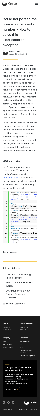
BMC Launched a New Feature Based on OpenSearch (18, 294)
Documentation (25, 341)
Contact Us (12, 389)
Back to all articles (13, 303)
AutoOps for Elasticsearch (7, 328)
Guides (22, 347)
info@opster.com (8, 347)
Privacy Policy (23, 409)
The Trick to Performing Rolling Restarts (18, 276)
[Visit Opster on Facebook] (4, 402)
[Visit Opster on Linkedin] (8, 402)
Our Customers (7, 344)
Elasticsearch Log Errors (27, 356)
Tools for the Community (24, 328)
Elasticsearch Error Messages (25, 351)
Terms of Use (33, 409)
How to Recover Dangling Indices (19, 284)
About (4, 341)
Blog (21, 344)
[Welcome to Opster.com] (30, 402)
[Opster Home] (9, 3)
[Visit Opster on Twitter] (13, 402)
